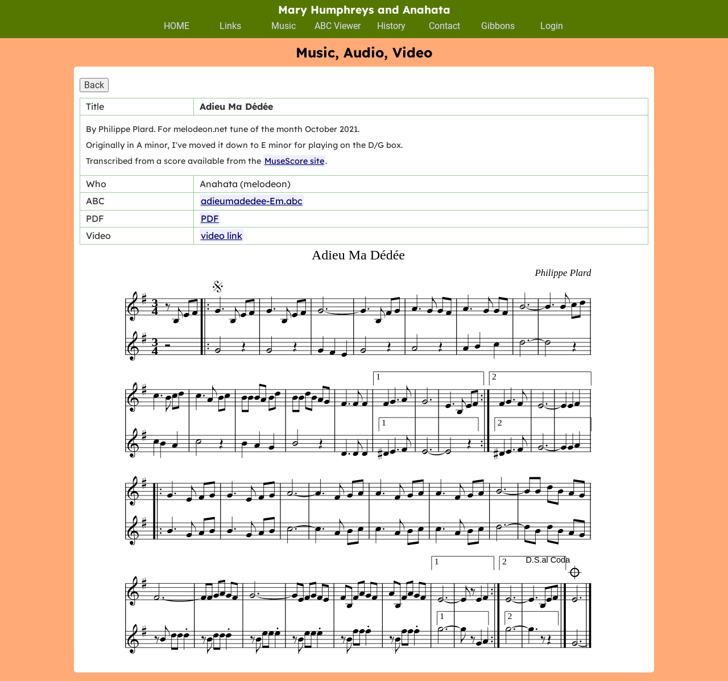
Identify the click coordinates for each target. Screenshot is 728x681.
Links (230, 25)
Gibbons (498, 25)
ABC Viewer (338, 25)
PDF (210, 218)
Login (551, 25)
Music (283, 25)
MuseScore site (294, 161)
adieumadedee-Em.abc (252, 201)
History (391, 25)
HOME (176, 25)
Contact (444, 25)
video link (221, 235)
